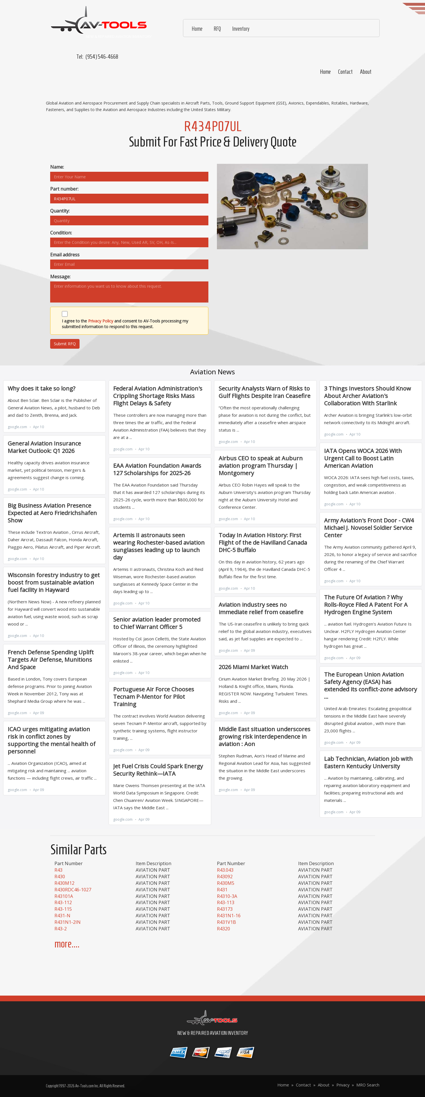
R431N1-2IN (67, 922)
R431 (222, 889)
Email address (65, 255)
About (365, 72)
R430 (59, 876)
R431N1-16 (229, 915)
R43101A (63, 896)
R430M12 (64, 883)
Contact (345, 72)
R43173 (225, 909)
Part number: (64, 189)
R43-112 (63, 902)
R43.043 (225, 870)
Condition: (61, 233)
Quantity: (60, 211)
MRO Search (367, 1085)
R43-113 (225, 902)
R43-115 (63, 909)
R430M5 (225, 883)
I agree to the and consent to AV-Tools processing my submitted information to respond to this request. (125, 323)
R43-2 (60, 929)
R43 (58, 870)
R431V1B (226, 922)
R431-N (62, 915)
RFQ (217, 29)
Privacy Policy (100, 321)
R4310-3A (227, 896)
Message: (60, 276)
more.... (67, 944)
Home (325, 72)
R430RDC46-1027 (72, 889)
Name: (57, 167)
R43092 (225, 876)
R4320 (223, 929)
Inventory (240, 29)
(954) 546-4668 (102, 57)
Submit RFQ (65, 343)
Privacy (342, 1085)
